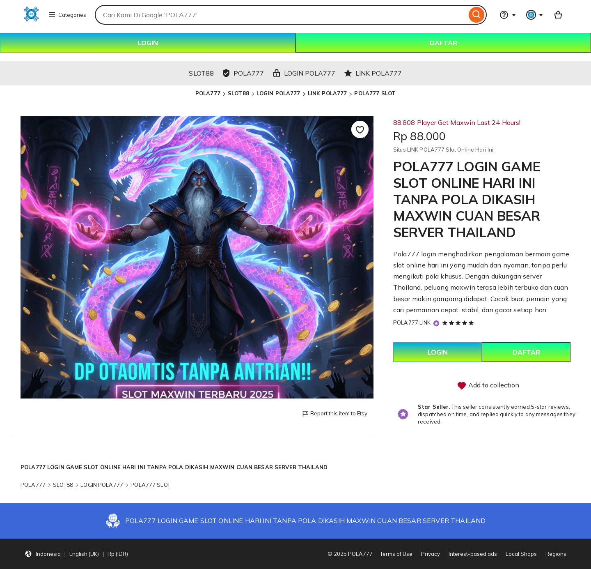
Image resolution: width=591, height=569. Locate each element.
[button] (76, 554)
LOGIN (148, 43)
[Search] (477, 15)
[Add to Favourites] (360, 129)
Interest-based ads (473, 554)
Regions (555, 554)
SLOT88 (238, 93)
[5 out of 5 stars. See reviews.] (459, 322)
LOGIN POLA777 (278, 93)
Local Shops (521, 554)
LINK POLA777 (327, 93)
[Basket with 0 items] (558, 15)
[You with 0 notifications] (534, 15)
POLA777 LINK (412, 322)
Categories (67, 14)
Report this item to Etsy (334, 414)
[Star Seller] (436, 323)
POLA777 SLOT (375, 93)
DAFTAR (443, 43)
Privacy (430, 554)
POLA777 (207, 93)
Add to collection (488, 386)
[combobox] (281, 15)
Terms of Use (396, 554)
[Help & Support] (507, 15)
